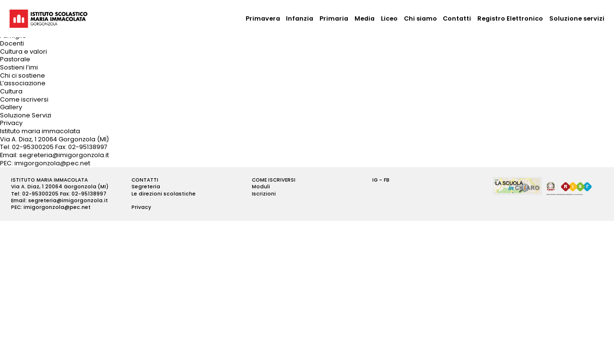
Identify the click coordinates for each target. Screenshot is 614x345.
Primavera (263, 18)
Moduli (261, 186)
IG (375, 180)
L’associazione (23, 83)
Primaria (333, 18)
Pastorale (15, 59)
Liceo (389, 18)
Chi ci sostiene (22, 75)
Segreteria (145, 186)
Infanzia (299, 18)
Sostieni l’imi (19, 67)
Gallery (11, 107)
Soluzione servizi (576, 18)
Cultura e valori (23, 51)
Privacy (11, 123)
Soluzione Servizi (25, 115)
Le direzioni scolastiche (163, 193)
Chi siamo (420, 18)
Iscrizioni (264, 193)
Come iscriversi (24, 99)
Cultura (11, 91)
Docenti (12, 43)
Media (364, 18)
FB (387, 180)
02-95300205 (33, 147)
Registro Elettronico (510, 18)
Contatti (457, 18)
